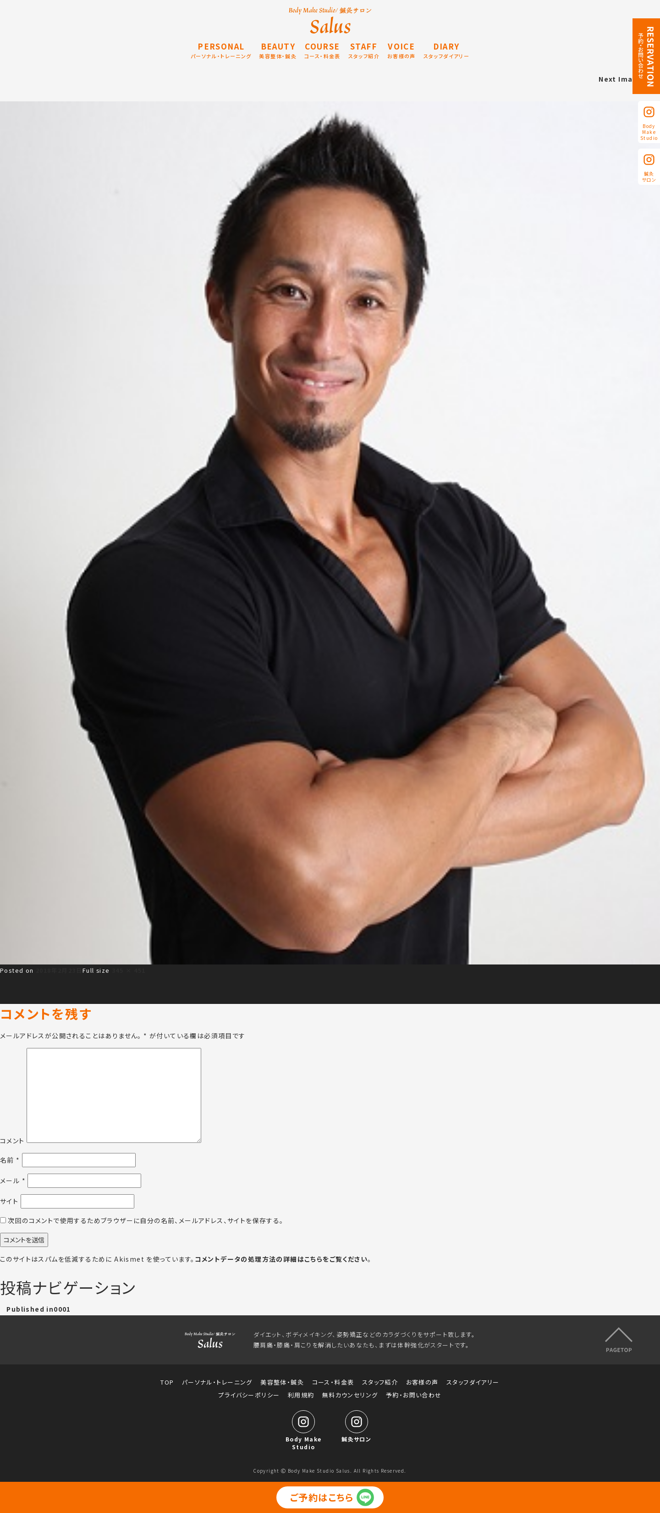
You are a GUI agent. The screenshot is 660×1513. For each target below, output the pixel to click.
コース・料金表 (333, 1382)
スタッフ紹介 (380, 1382)
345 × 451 (129, 970)
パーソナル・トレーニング (217, 1382)
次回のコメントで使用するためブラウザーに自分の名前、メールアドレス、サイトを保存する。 (145, 1220)
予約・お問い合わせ (414, 1395)
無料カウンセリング (350, 1395)
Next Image (620, 78)
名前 (10, 1159)
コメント (12, 1140)
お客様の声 (422, 1382)
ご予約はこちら (322, 1497)
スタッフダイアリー (473, 1382)
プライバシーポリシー (249, 1395)
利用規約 (301, 1395)
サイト (9, 1201)
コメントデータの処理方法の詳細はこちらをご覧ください (281, 1259)
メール (13, 1180)
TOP (167, 1382)
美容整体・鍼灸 (282, 1382)
